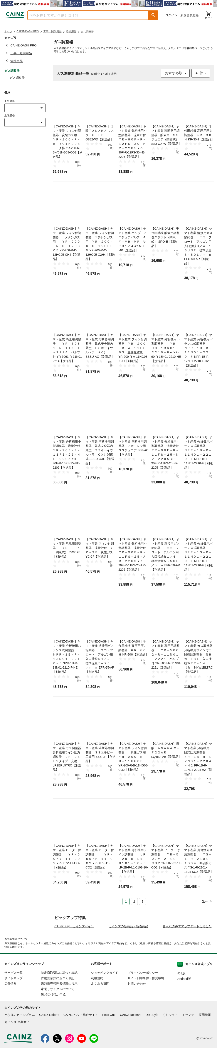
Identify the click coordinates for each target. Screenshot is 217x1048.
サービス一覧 (13, 997)
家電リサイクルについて (57, 1013)
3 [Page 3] (142, 901)
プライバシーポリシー (143, 997)
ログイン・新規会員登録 (182, 15)
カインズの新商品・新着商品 (128, 951)
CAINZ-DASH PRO (28, 31)
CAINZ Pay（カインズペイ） (74, 951)
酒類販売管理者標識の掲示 (59, 1008)
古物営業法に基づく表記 (57, 1003)
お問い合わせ (137, 1008)
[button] (153, 15)
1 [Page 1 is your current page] (126, 901)
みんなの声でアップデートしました (187, 951)
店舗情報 (10, 1008)
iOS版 (181, 998)
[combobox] (84, 15)
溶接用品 (71, 31)
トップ (8, 31)
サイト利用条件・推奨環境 (146, 1003)
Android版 (184, 1003)
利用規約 (97, 1003)
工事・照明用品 (52, 31)
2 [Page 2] (134, 901)
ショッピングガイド (104, 997)
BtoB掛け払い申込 (53, 1019)
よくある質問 (100, 1008)
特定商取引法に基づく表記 (59, 997)
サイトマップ (13, 1003)
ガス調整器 (17, 77)
